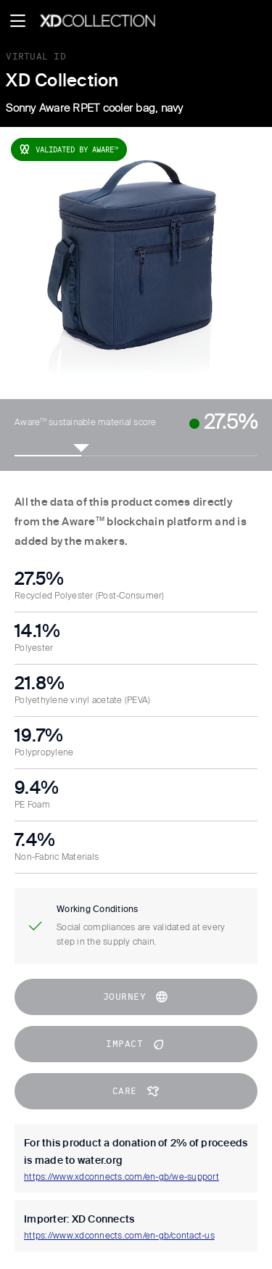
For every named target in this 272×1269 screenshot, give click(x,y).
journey (136, 997)
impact (136, 1044)
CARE (136, 1091)
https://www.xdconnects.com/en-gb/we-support (121, 1177)
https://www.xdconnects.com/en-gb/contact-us (119, 1236)
